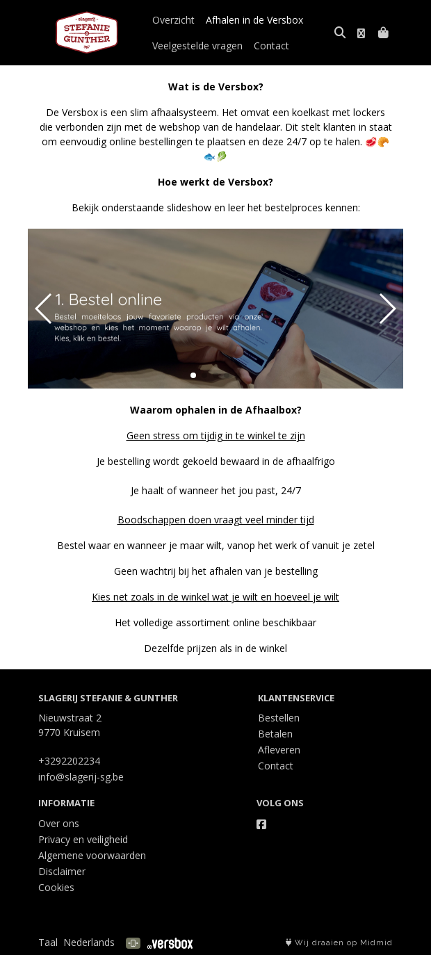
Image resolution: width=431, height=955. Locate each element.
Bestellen (279, 717)
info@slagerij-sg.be (81, 776)
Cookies (56, 887)
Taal (48, 942)
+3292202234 (69, 760)
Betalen (275, 733)
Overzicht (173, 19)
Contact (271, 45)
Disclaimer (62, 871)
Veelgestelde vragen (197, 45)
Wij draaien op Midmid (339, 942)
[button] (193, 375)
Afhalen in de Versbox (254, 19)
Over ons (58, 823)
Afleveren (279, 749)
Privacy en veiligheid (83, 839)
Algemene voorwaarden (92, 855)
